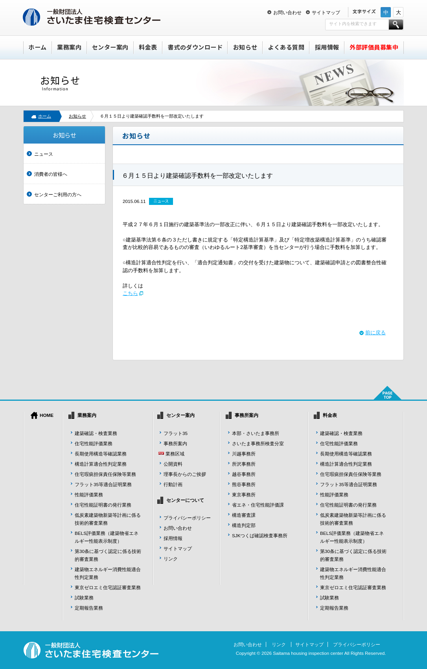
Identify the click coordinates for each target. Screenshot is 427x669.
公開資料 (173, 463)
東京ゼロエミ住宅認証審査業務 (108, 587)
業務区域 (175, 453)
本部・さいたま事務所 (255, 433)
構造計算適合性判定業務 (101, 463)
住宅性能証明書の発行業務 (103, 504)
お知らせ (245, 47)
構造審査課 (244, 515)
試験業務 (84, 597)
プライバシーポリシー (187, 517)
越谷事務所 (244, 474)
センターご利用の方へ (57, 194)
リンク (171, 558)
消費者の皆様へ (50, 174)
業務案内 (69, 47)
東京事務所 (244, 494)
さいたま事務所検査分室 (258, 443)
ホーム (37, 47)
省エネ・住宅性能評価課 (258, 504)
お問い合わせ (287, 12)
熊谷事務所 (244, 484)
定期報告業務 (89, 607)
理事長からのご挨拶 (185, 474)
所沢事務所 (244, 463)
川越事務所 (244, 453)
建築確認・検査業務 (96, 433)
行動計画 (173, 484)
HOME (46, 415)
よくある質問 (286, 47)
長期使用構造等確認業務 (101, 453)
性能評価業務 (89, 494)
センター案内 (110, 47)
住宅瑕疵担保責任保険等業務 (105, 474)
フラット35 (176, 433)
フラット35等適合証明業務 (103, 484)
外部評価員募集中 (374, 47)
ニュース (43, 154)
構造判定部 (244, 525)
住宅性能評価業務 (93, 443)
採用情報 (327, 47)
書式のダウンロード (195, 47)
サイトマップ (326, 12)
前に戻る (375, 332)
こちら (130, 293)
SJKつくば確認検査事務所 (259, 535)
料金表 (148, 47)
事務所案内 (175, 443)
